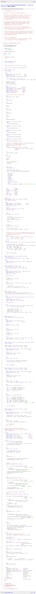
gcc (4, 5)
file (22, 8)
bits (6, 6)
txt (31, 592)
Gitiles (6, 592)
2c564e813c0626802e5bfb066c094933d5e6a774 (16, 5)
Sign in (34, 1)
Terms (12, 592)
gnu (2, 5)
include (2, 6)
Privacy (9, 592)
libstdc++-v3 (30, 5)
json (34, 592)
